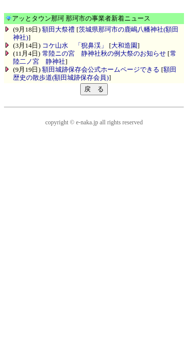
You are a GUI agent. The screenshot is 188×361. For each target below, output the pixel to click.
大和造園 (124, 45)
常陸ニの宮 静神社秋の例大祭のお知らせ (104, 53)
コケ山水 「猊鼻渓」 (74, 45)
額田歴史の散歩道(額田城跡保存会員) (94, 73)
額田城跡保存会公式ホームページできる (100, 69)
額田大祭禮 (58, 29)
